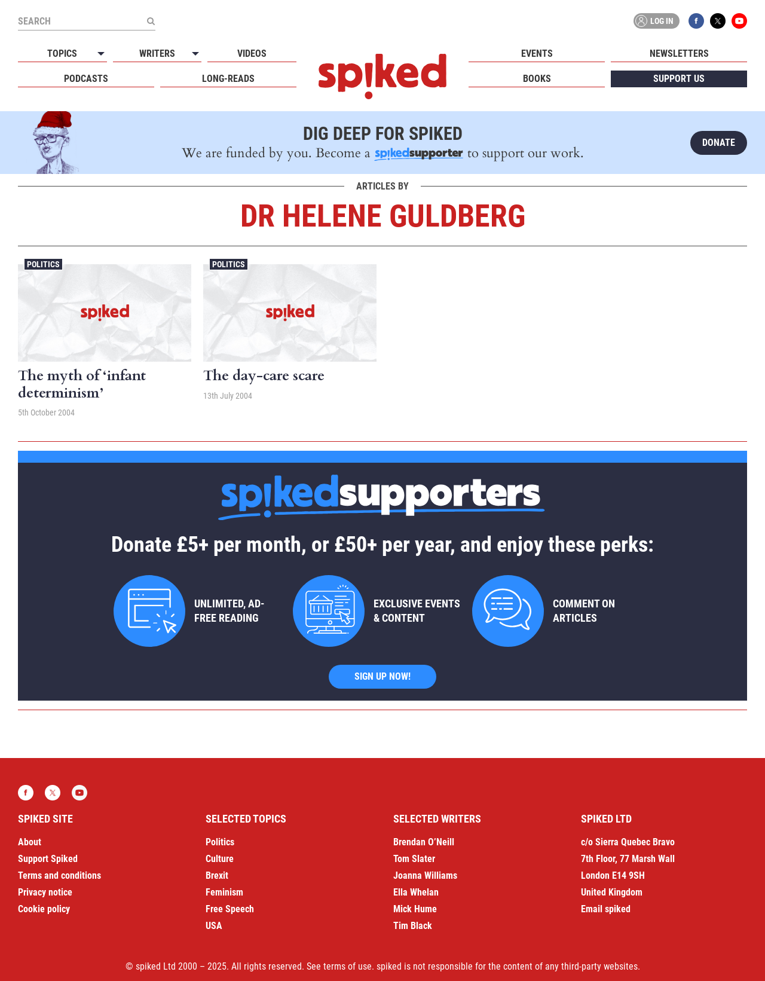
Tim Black (412, 925)
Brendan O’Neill (423, 842)
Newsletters (679, 53)
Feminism (224, 892)
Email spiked (606, 909)
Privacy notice (45, 892)
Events (537, 53)
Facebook (696, 21)
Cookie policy (44, 909)
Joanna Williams (425, 875)
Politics (43, 264)
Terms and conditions (59, 875)
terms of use (347, 966)
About (29, 842)
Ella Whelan (416, 892)
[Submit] (151, 21)
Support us (679, 78)
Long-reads (228, 78)
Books (537, 78)
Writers (157, 53)
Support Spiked (48, 858)
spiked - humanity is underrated (382, 76)
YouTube (739, 21)
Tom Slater (414, 858)
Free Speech (230, 909)
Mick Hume (415, 909)
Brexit (217, 875)
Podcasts (86, 78)
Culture (220, 858)
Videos (252, 53)
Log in (654, 21)
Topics (62, 53)
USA (214, 925)
